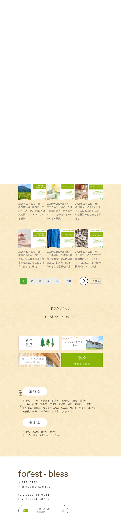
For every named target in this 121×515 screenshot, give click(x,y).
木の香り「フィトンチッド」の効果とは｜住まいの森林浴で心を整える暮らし (89, 211)
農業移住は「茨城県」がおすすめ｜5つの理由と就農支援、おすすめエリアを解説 (32, 211)
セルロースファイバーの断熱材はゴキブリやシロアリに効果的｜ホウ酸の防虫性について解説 (89, 259)
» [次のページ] (84, 281)
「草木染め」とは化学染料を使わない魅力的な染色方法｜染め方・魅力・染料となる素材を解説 (60, 259)
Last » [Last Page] (95, 281)
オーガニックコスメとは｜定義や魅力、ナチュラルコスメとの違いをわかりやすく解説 (60, 211)
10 (69, 281)
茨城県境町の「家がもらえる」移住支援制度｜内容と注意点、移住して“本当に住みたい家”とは (32, 259)
